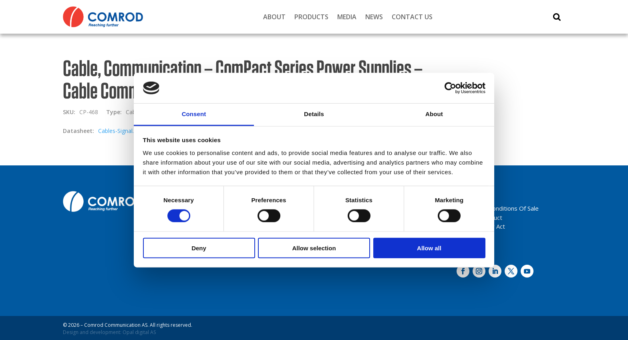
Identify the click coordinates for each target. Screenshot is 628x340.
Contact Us (412, 17)
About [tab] (434, 114)
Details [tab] (314, 114)
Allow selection (314, 247)
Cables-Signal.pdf (120, 131)
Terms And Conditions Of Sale (498, 208)
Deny (198, 247)
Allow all (429, 247)
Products (311, 17)
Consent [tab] (194, 114)
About (274, 17)
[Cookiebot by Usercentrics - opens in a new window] (450, 88)
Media (346, 17)
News (374, 17)
